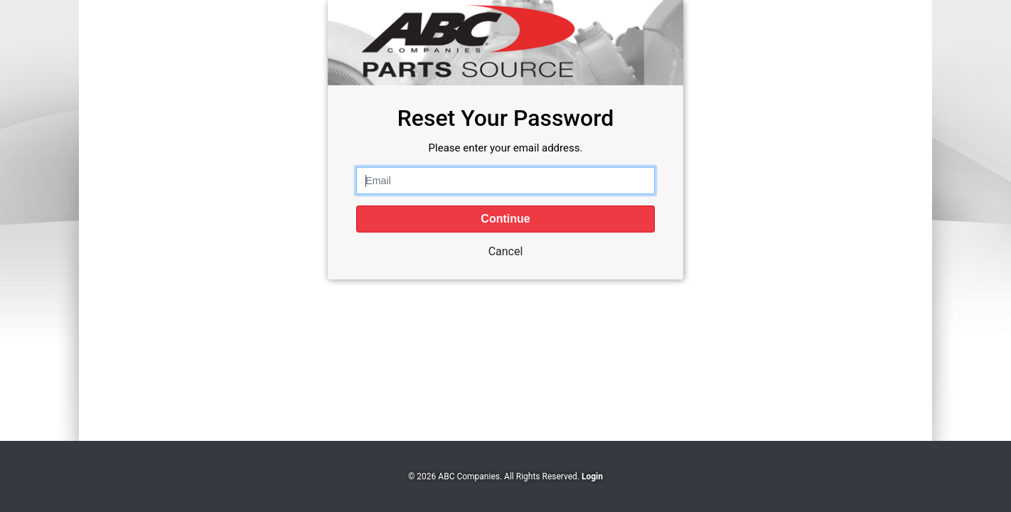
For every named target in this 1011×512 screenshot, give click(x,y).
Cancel (505, 251)
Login (592, 476)
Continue (505, 219)
